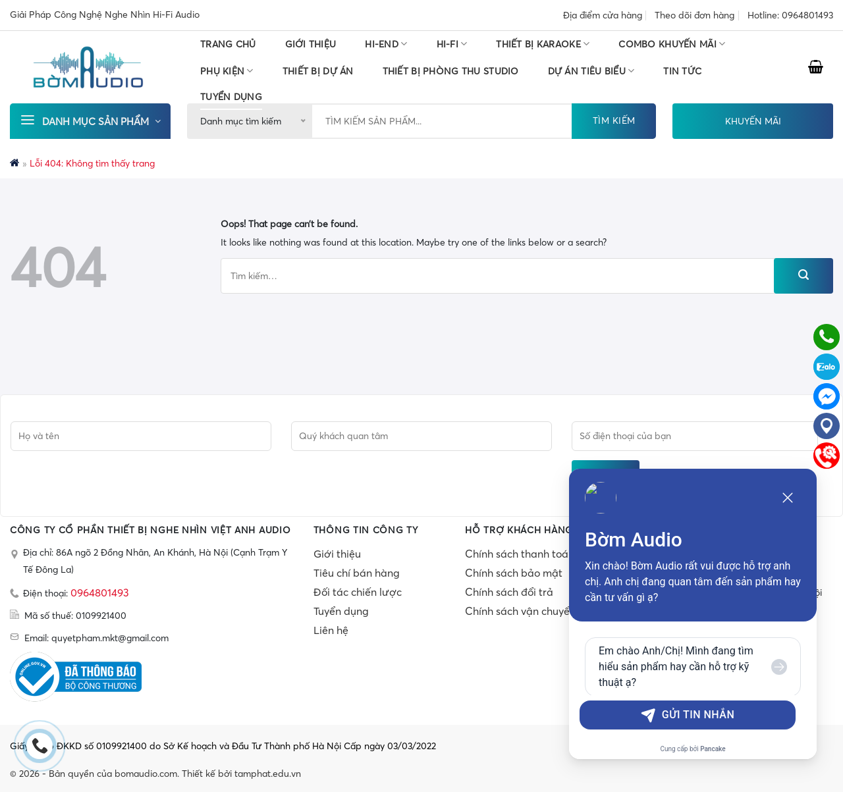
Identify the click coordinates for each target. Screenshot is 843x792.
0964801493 (99, 592)
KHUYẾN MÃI (753, 121)
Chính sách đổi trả (509, 591)
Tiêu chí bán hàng (356, 572)
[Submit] (803, 276)
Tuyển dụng (341, 611)
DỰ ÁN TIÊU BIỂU (591, 71)
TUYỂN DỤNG (231, 97)
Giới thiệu (311, 44)
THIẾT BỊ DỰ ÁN (318, 71)
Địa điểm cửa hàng (602, 15)
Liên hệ (330, 630)
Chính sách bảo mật (513, 572)
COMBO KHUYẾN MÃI (671, 44)
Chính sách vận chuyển (520, 611)
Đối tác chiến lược (357, 591)
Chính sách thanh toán (519, 553)
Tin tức (682, 71)
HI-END (386, 44)
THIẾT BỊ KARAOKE (542, 44)
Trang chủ (228, 44)
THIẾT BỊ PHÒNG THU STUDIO (451, 71)
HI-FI (452, 44)
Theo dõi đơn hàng (694, 15)
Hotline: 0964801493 (790, 15)
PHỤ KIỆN (227, 71)
